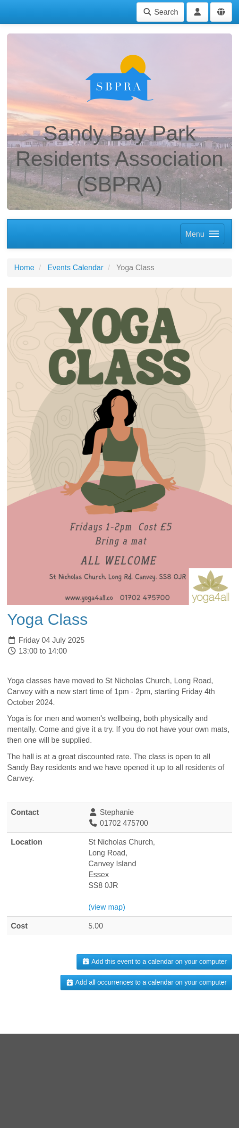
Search (160, 12)
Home (24, 268)
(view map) (106, 907)
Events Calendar (75, 268)
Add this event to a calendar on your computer (154, 961)
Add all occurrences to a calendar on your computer (146, 982)
